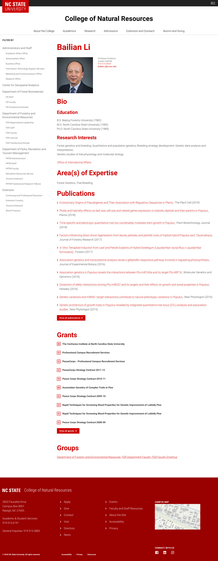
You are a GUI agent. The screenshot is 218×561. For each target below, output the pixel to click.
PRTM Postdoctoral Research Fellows (23, 184)
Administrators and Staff (17, 48)
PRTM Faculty (12, 168)
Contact (68, 515)
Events (113, 501)
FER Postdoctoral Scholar (18, 143)
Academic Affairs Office (17, 53)
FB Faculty (11, 102)
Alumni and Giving (174, 31)
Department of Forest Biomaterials (22, 91)
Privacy (113, 528)
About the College (43, 31)
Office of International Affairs (74, 162)
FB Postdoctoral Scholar (17, 107)
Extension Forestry (14, 200)
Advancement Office (15, 58)
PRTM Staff (11, 163)
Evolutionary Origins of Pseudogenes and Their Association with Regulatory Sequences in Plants (116, 202)
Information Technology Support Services (25, 68)
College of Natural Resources (109, 19)
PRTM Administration (16, 158)
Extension (8, 190)
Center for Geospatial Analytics (20, 85)
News (67, 534)
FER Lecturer (12, 138)
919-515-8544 (104, 63)
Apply (67, 501)
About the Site (117, 515)
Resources (92, 554)
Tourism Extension (14, 178)
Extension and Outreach (140, 31)
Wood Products (13, 210)
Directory (69, 528)
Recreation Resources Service (19, 173)
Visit (66, 521)
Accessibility (116, 521)
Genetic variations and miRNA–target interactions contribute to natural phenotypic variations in (121, 297)
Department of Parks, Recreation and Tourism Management (24, 151)
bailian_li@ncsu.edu (107, 66)
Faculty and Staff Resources (126, 508)
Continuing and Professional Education (24, 195)
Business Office (13, 63)
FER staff (10, 127)
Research (90, 31)
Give (66, 508)
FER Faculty (11, 133)
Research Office (13, 79)
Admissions (111, 31)
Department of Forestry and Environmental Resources (18, 115)
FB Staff (9, 97)
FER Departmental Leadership (20, 122)
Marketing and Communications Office (24, 74)
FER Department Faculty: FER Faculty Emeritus (149, 457)
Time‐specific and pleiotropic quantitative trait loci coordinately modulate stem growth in (117, 222)
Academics (69, 31)
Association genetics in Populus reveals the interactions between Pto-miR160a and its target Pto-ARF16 (120, 272)
